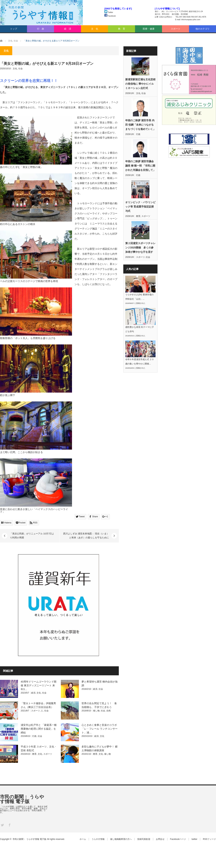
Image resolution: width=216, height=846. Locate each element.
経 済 (67, 28)
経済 (33, 693)
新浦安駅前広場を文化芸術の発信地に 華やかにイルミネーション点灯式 (140, 83)
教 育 (121, 28)
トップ (13, 28)
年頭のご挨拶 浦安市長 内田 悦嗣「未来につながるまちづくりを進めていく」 (140, 124)
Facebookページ (178, 839)
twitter (194, 839)
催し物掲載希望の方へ (121, 839)
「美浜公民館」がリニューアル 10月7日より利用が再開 (32, 535)
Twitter (108, 12)
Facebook (110, 16)
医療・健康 (148, 28)
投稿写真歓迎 (143, 839)
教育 (34, 754)
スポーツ (175, 28)
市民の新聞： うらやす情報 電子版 (22, 799)
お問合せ (160, 839)
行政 (34, 736)
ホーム (83, 839)
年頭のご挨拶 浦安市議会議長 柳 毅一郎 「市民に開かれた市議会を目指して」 (140, 165)
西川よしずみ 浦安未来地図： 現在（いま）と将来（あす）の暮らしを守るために (86, 535)
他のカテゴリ (202, 28)
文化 (15, 68)
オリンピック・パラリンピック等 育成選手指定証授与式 (140, 206)
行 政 (40, 28)
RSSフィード (209, 839)
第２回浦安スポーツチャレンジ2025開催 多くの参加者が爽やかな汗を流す (140, 247)
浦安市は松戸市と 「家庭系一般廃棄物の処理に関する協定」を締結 (39, 728)
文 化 (94, 28)
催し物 (96, 710)
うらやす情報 (98, 839)
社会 (20, 68)
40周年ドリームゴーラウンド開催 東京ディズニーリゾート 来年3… (38, 685)
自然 (108, 710)
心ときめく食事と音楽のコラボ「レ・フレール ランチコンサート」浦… (100, 728)
